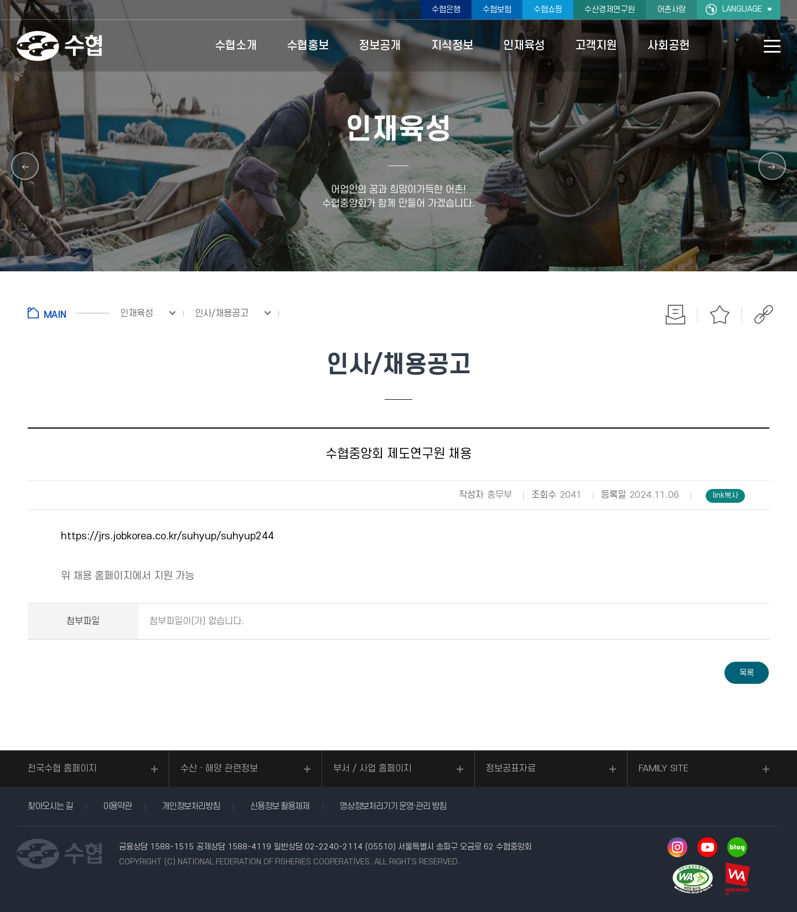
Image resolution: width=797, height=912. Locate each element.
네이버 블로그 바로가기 (737, 847)
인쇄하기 (675, 314)
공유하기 (764, 314)
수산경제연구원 (609, 9)
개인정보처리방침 (191, 806)
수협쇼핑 (548, 9)
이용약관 (117, 806)
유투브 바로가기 (707, 847)
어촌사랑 (671, 9)
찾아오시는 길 (50, 806)
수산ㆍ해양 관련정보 (219, 769)
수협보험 (497, 9)
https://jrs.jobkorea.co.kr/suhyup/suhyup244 (167, 536)
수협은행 (446, 9)
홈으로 (68, 312)
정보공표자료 (511, 769)
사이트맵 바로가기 (772, 46)
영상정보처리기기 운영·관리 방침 (393, 806)
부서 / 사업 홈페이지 (372, 769)
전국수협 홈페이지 (62, 769)
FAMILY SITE (664, 769)
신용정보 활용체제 (279, 806)
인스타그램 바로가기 (677, 847)
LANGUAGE (742, 9)
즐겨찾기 (719, 314)
